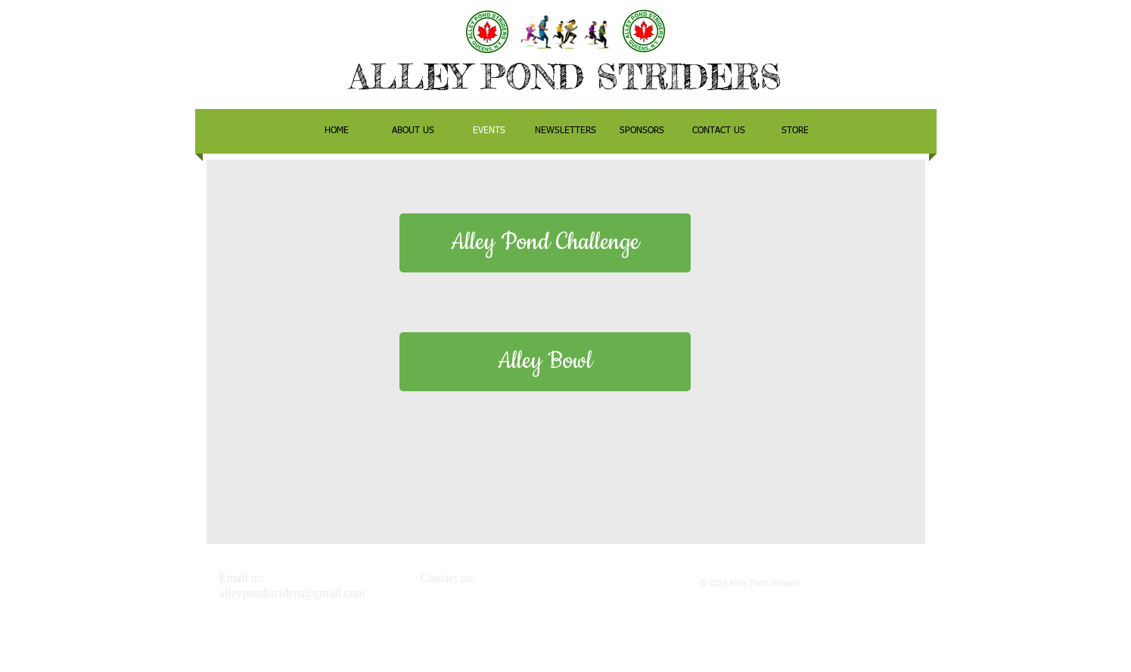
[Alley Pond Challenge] (545, 242)
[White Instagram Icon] (862, 587)
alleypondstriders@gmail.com (292, 592)
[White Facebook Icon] (884, 587)
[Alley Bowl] (545, 361)
